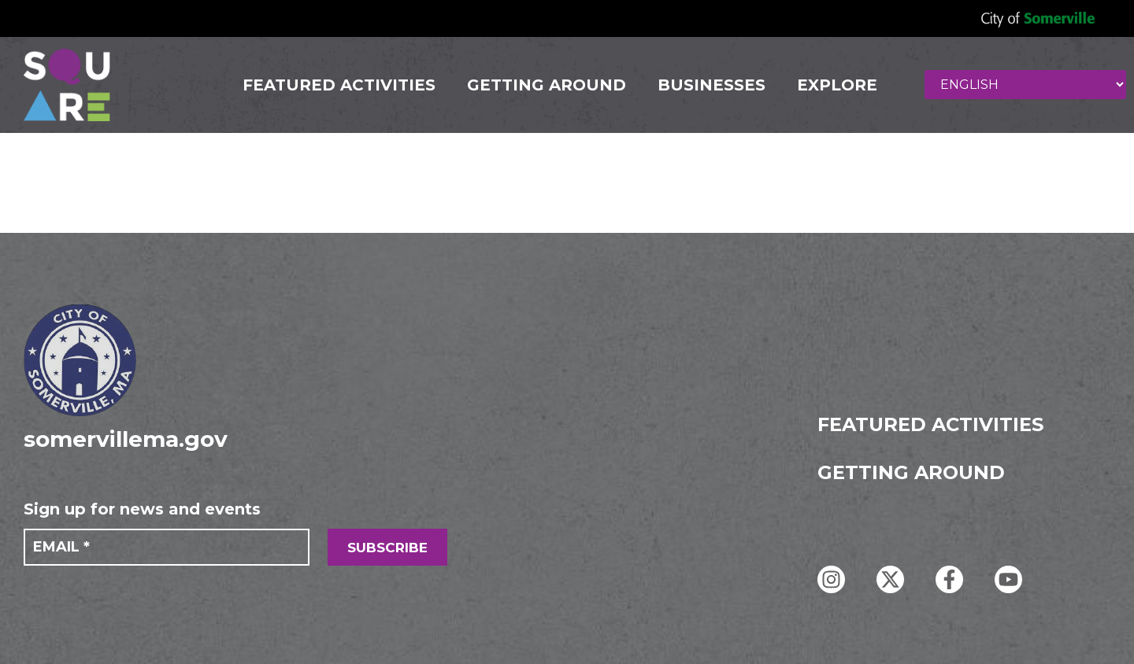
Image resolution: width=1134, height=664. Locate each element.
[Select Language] (1025, 84)
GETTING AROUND (546, 85)
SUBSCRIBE (387, 547)
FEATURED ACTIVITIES (339, 85)
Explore (837, 85)
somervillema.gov (126, 439)
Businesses (711, 85)
